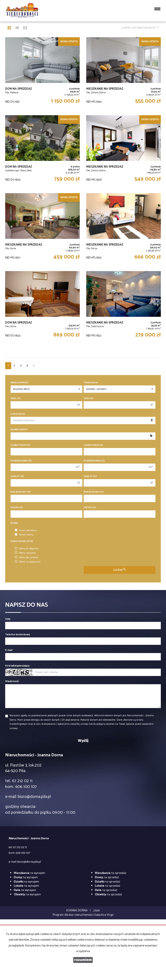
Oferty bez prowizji (26, 558)
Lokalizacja (18, 414)
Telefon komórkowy (17, 634)
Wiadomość (12, 681)
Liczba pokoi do (93, 445)
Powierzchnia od (21, 460)
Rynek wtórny (24, 535)
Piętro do (90, 507)
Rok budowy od (21, 492)
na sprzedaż (110, 873)
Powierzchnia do (94, 460)
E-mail (8, 650)
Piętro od (17, 507)
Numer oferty (19, 429)
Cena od (16, 398)
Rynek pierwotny (26, 530)
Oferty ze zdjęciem (27, 549)
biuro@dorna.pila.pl (34, 796)
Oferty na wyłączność (28, 562)
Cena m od (17, 476)
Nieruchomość (20, 382)
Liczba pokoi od (20, 445)
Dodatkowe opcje (22, 541)
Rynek (14, 523)
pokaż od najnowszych (140, 28)
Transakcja (91, 382)
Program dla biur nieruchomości (73, 914)
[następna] (33, 365)
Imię (7, 619)
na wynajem (29, 873)
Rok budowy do (94, 492)
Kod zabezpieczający (17, 666)
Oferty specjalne (25, 553)
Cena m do (90, 476)
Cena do (89, 398)
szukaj (119, 570)
